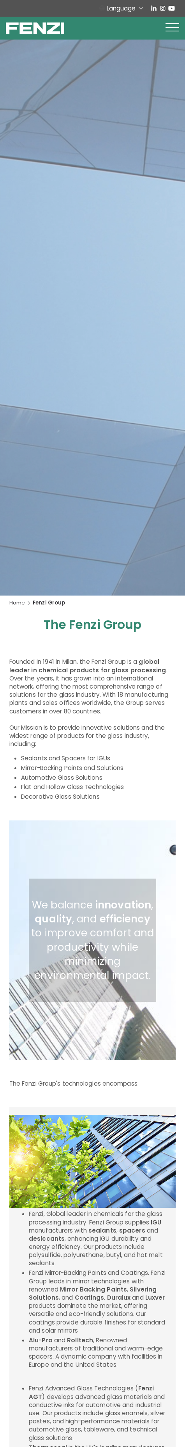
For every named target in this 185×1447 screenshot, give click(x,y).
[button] (172, 28)
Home (17, 602)
